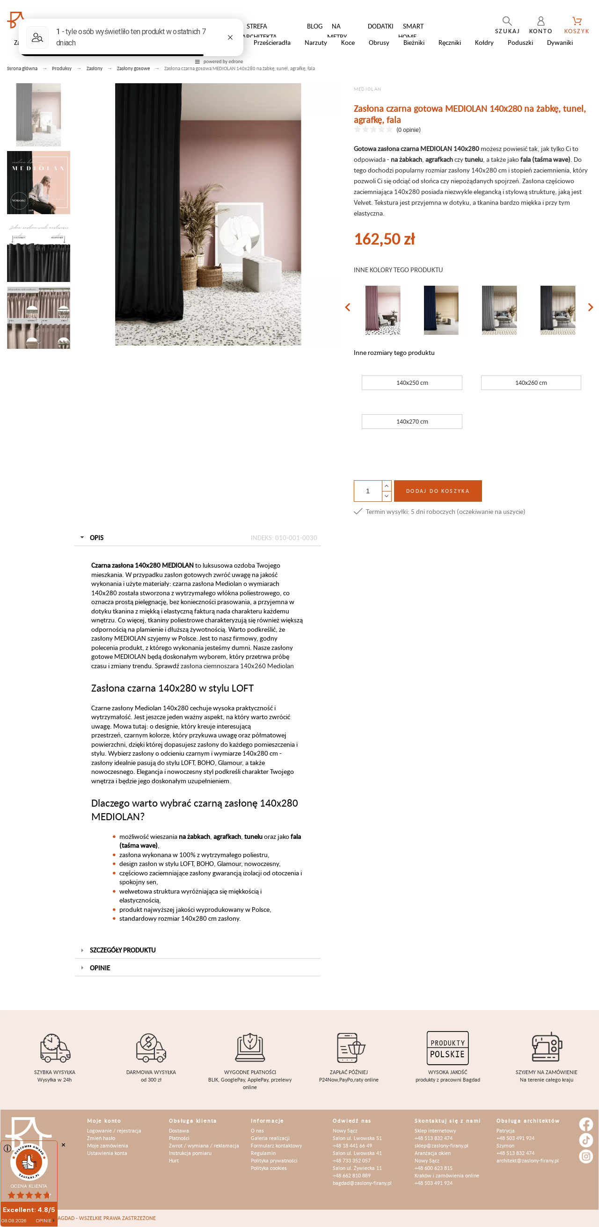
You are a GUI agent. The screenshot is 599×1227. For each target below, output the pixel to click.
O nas (257, 1130)
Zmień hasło (101, 1137)
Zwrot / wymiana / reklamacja (204, 1145)
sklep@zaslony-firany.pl (441, 1145)
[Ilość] (368, 491)
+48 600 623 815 (434, 1167)
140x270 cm (412, 421)
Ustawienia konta (107, 1152)
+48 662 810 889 (352, 1175)
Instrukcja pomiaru (190, 1152)
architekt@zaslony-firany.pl (528, 1160)
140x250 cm (412, 382)
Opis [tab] (198, 537)
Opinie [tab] (94, 967)
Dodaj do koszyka (438, 490)
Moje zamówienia (107, 1145)
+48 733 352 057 (352, 1160)
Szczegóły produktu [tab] (117, 950)
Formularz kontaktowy (276, 1145)
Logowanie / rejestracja (114, 1130)
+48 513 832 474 (434, 1137)
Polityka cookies (269, 1167)
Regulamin (263, 1152)
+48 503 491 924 (434, 1182)
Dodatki (381, 26)
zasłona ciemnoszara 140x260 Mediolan (237, 665)
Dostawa (179, 1130)
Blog (314, 26)
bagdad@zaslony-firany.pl (362, 1182)
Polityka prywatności (274, 1160)
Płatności (179, 1137)
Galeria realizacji (270, 1137)
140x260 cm (531, 382)
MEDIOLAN (368, 89)
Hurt (174, 1160)
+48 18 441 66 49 (352, 1145)
